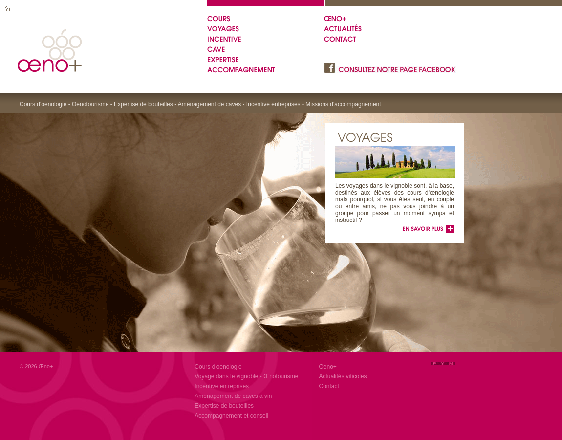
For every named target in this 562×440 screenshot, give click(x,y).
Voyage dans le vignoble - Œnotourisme (246, 376)
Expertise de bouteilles (224, 405)
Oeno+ (328, 366)
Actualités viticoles (343, 376)
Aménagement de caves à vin (233, 396)
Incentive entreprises (222, 386)
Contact (329, 386)
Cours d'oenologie (218, 366)
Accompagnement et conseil (231, 415)
